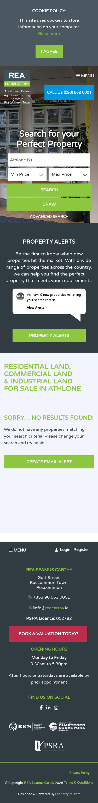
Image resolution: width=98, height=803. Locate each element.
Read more (49, 33)
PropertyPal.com (67, 794)
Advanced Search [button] (49, 217)
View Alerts (37, 307)
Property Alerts (49, 335)
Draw (49, 204)
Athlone (21, 160)
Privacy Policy (79, 773)
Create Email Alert (49, 461)
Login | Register (74, 549)
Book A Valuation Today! (48, 633)
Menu (85, 75)
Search (49, 190)
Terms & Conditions (78, 782)
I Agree (49, 51)
